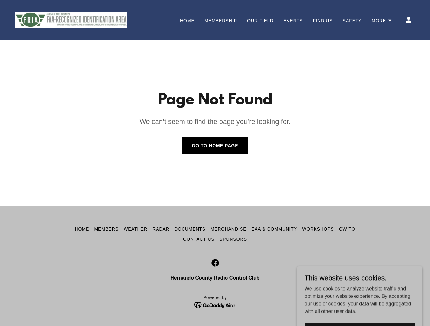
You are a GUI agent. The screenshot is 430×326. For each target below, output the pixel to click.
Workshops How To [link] (328, 229)
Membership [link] (220, 20)
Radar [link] (160, 229)
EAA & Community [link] (274, 229)
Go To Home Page (215, 145)
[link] (71, 19)
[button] (382, 20)
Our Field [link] (260, 20)
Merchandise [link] (228, 229)
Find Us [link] (323, 20)
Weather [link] (135, 229)
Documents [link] (189, 229)
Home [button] (82, 229)
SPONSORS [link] (233, 239)
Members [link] (106, 229)
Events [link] (293, 20)
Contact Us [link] (199, 239)
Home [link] (187, 20)
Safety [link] (352, 20)
